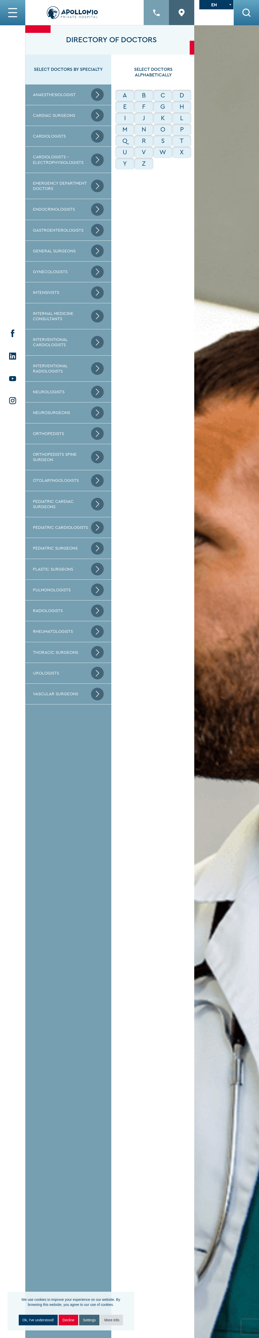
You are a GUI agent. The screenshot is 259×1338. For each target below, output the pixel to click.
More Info (111, 1320)
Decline (68, 1320)
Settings (89, 1320)
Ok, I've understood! (38, 1320)
